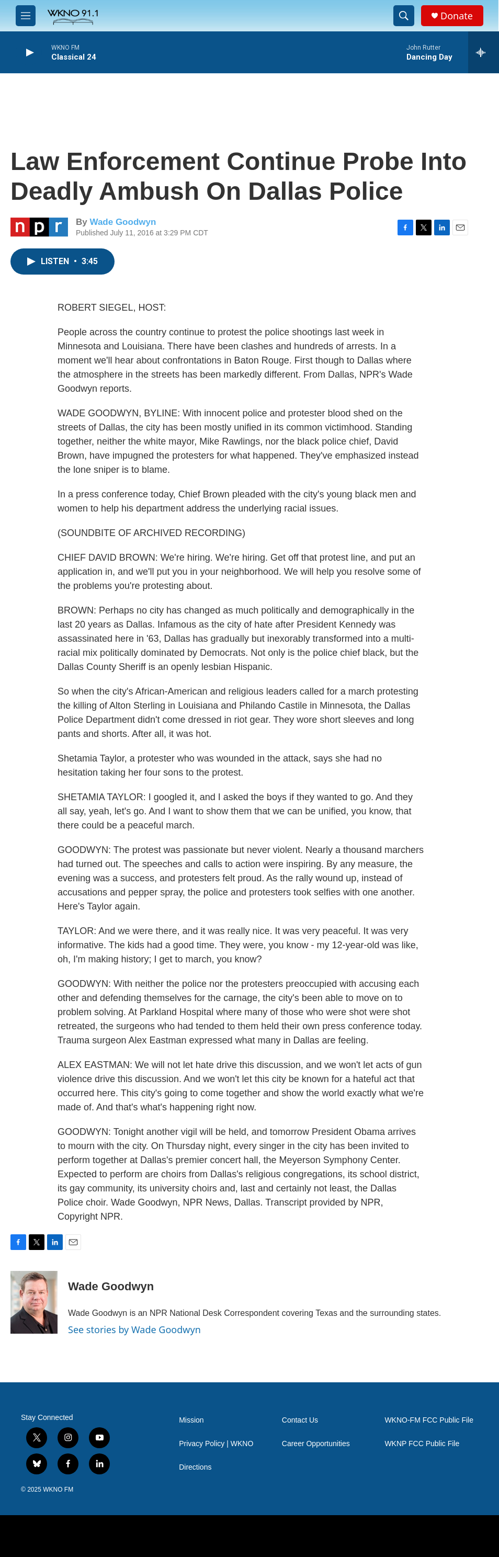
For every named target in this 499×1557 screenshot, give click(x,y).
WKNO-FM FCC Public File (428, 1420)
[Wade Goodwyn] (34, 1302)
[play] (28, 53)
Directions (195, 1467)
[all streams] (483, 52)
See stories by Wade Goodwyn (134, 1329)
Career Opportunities (316, 1444)
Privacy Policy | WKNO (216, 1444)
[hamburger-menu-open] (26, 15)
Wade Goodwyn (122, 222)
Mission (191, 1420)
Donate (456, 15)
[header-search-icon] (403, 15)
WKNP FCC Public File (421, 1444)
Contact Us (300, 1420)
